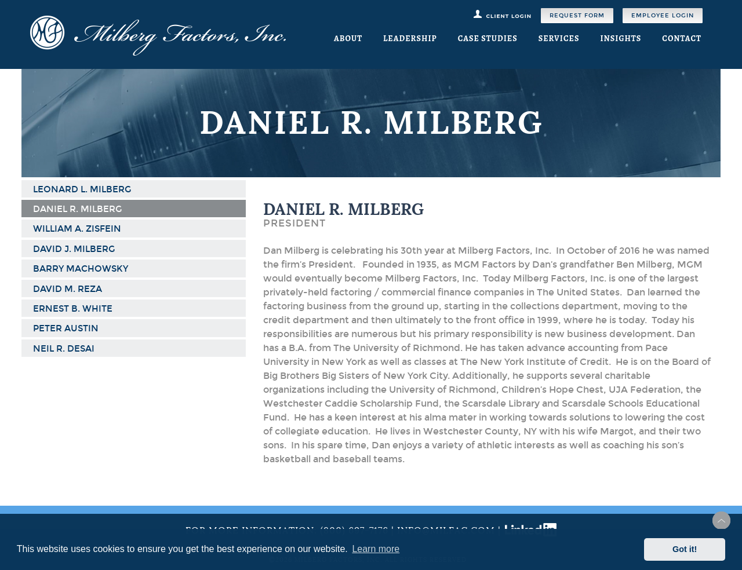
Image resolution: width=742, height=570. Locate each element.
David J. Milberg (74, 249)
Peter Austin (66, 328)
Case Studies (488, 38)
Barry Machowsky (80, 269)
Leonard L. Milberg (82, 189)
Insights (620, 38)
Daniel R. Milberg (77, 209)
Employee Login (662, 15)
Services (559, 38)
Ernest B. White (72, 309)
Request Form (577, 15)
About (348, 38)
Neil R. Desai (63, 349)
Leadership (410, 38)
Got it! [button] (684, 549)
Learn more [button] (375, 549)
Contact (681, 38)
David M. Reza (67, 289)
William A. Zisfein (77, 229)
